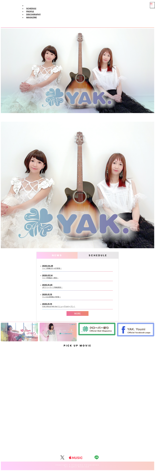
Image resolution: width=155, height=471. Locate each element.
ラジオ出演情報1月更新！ (77, 295)
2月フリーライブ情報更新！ (77, 285)
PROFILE (30, 11)
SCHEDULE (31, 8)
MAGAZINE (31, 17)
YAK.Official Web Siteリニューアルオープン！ (77, 305)
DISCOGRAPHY (33, 14)
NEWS (57, 255)
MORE (77, 313)
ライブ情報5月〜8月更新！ (77, 266)
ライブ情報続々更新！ (77, 276)
